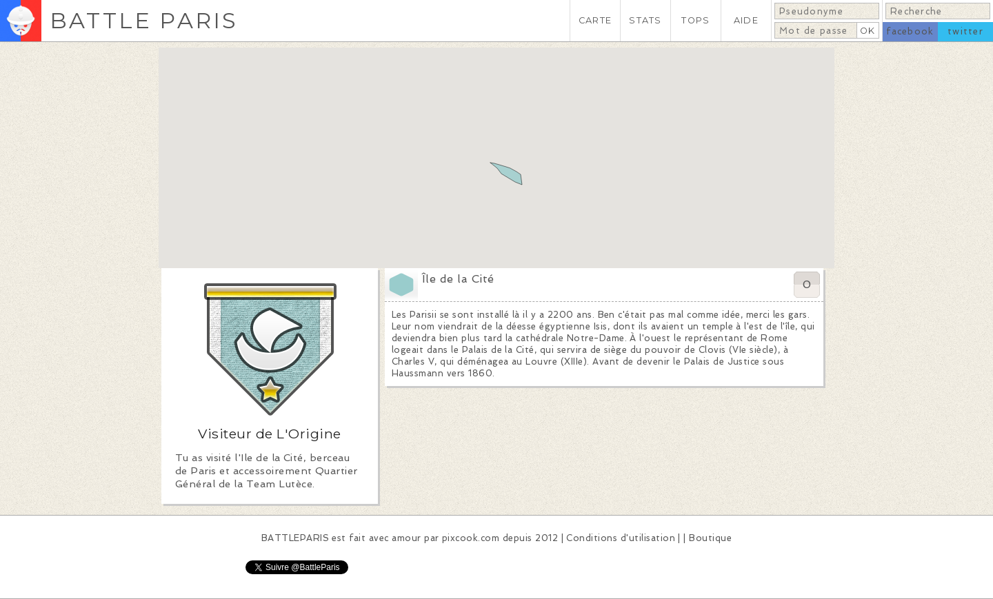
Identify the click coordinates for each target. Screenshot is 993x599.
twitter (965, 31)
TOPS (695, 20)
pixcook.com (470, 538)
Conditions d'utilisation (620, 538)
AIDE (746, 20)
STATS (645, 20)
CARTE (595, 20)
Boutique (710, 538)
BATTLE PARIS (144, 20)
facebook (910, 31)
